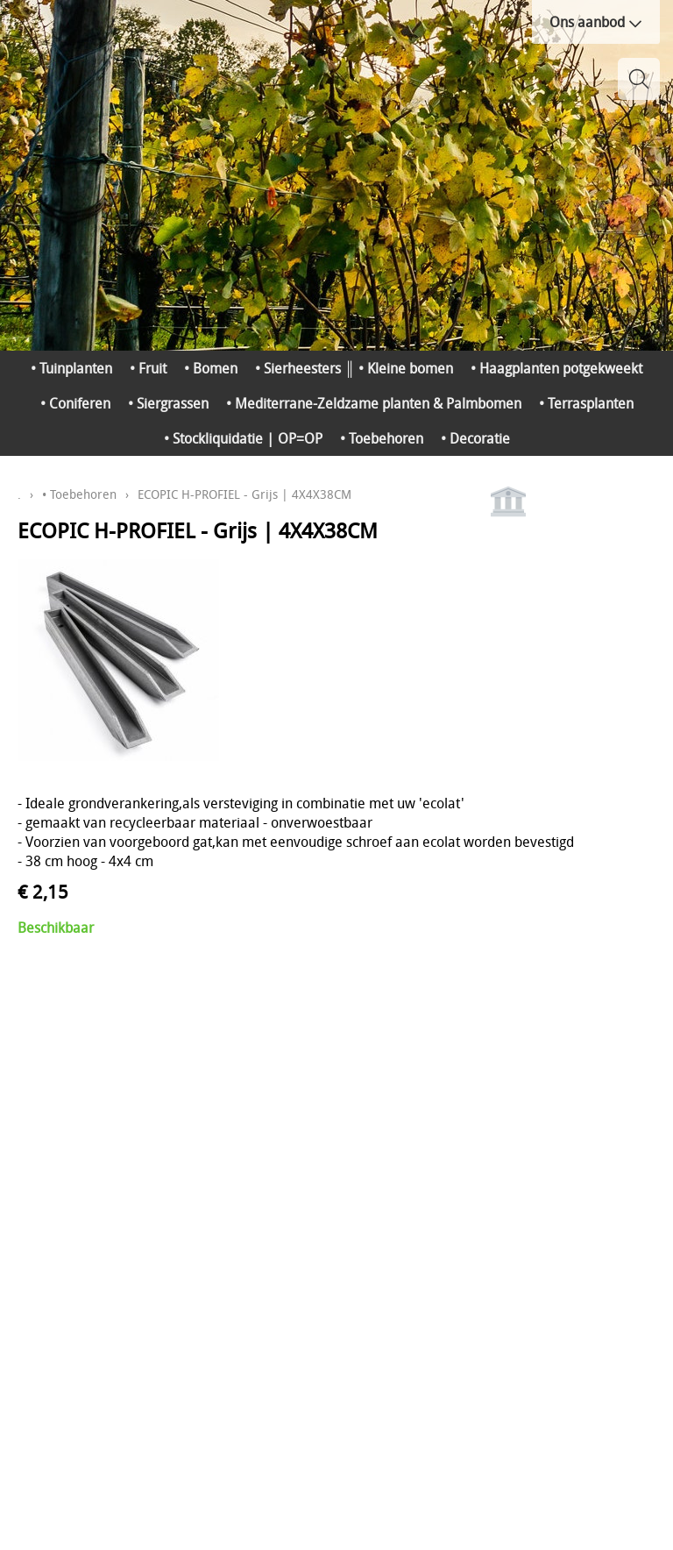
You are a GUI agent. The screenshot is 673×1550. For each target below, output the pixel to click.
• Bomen (210, 368)
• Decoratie (475, 438)
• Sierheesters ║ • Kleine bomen (353, 368)
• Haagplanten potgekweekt (556, 368)
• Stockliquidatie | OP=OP (243, 438)
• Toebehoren (381, 438)
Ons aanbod (595, 22)
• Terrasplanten (586, 403)
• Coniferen (75, 403)
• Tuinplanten (71, 368)
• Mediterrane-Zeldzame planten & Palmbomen (373, 403)
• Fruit (148, 368)
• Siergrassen (168, 403)
